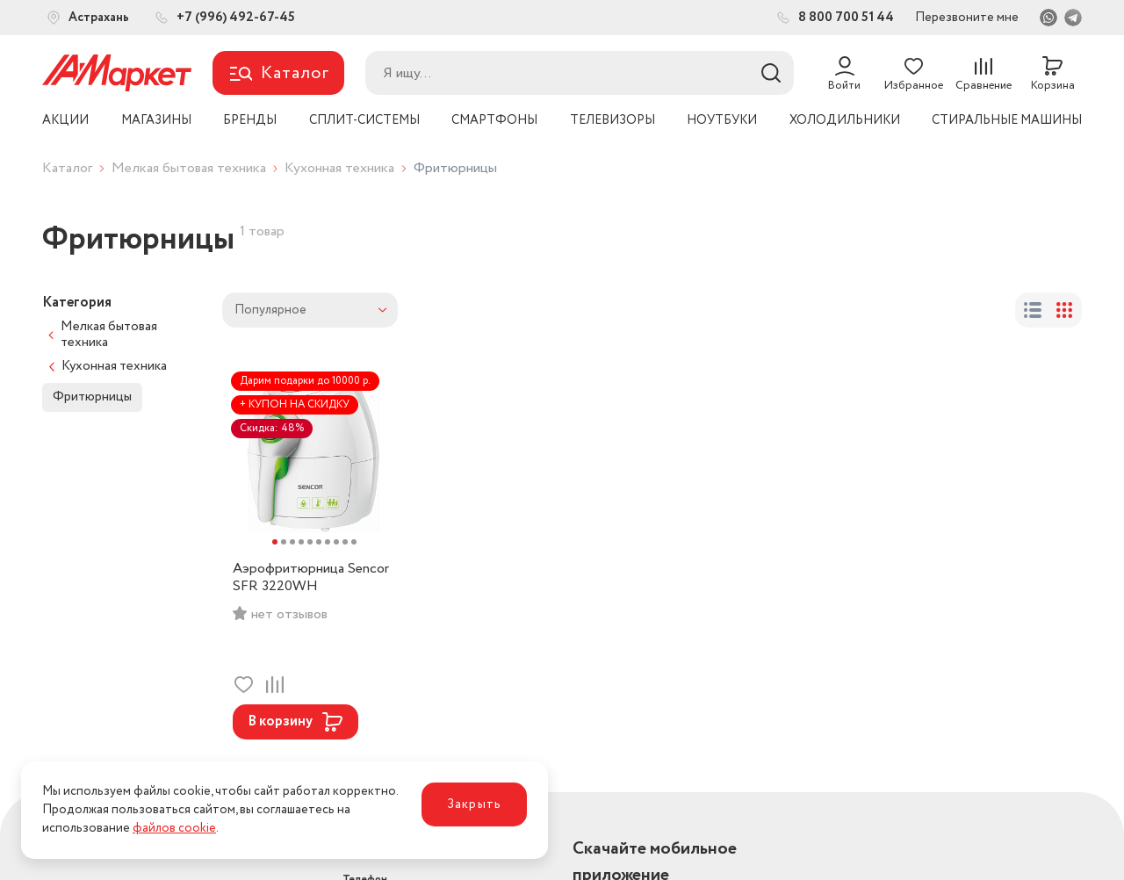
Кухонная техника (339, 168)
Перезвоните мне (967, 17)
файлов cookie (174, 828)
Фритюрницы (92, 397)
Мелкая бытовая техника (189, 168)
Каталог (67, 168)
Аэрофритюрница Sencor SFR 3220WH (311, 577)
